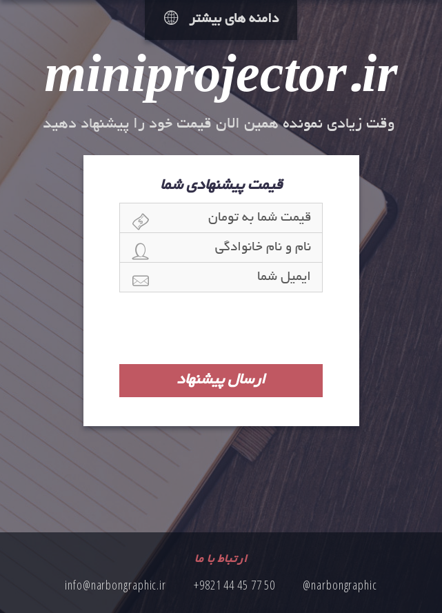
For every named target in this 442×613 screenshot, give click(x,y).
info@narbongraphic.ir (115, 584)
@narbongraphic (340, 584)
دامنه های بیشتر (221, 19)
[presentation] (221, 328)
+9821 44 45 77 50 (234, 584)
